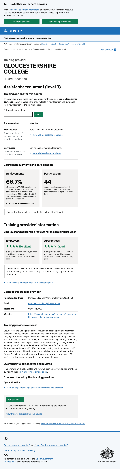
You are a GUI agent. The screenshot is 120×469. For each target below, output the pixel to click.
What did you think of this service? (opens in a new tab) (63, 44)
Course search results (21, 49)
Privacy (31, 450)
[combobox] (18, 114)
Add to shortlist (15, 399)
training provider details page (33, 371)
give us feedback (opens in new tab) (51, 445)
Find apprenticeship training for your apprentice (27, 38)
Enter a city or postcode (15, 110)
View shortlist (108, 49)
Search (6, 49)
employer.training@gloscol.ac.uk (44, 303)
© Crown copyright (107, 461)
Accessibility (10, 450)
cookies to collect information (25, 9)
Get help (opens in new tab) (17, 445)
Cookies (22, 450)
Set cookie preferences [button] (60, 21)
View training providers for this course (24, 414)
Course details (39, 49)
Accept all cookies (21, 21)
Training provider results (57, 49)
